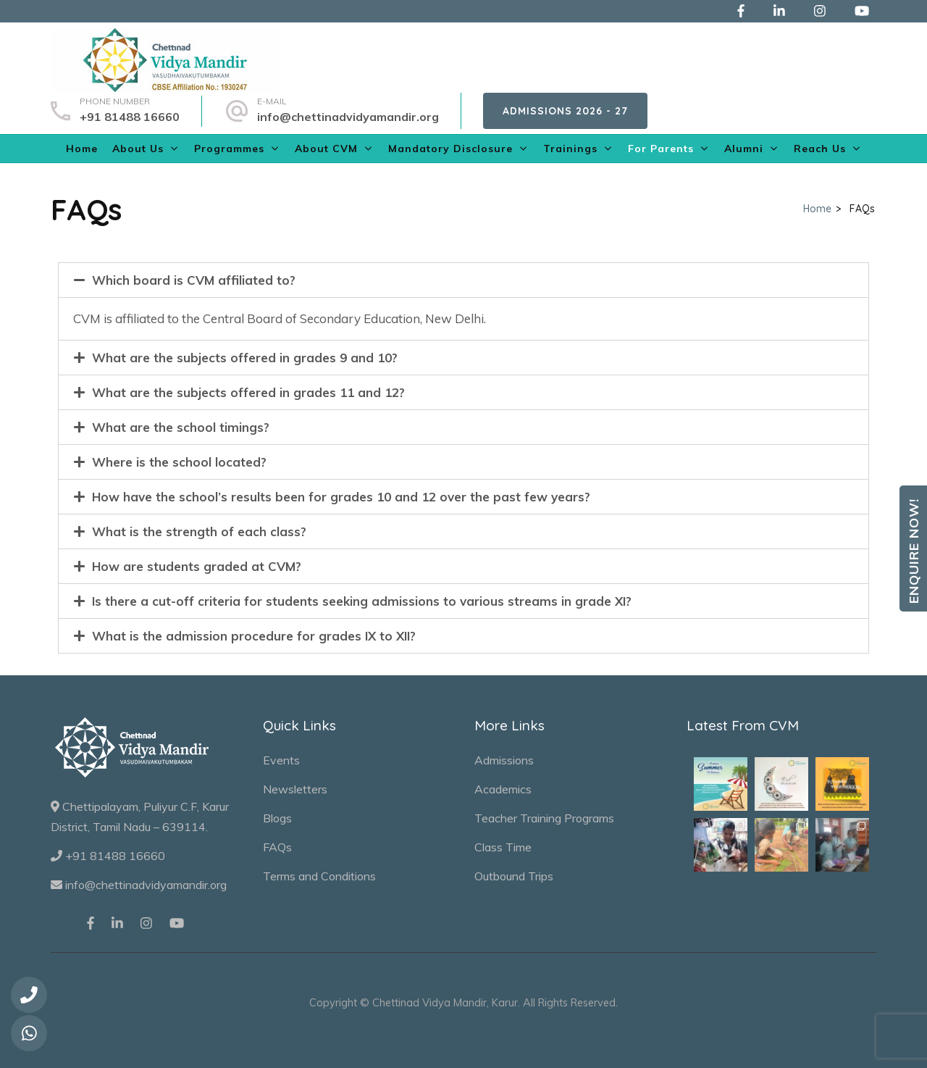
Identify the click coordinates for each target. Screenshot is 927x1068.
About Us (138, 148)
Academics (503, 789)
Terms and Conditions (319, 876)
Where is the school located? (179, 462)
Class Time (503, 847)
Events (281, 760)
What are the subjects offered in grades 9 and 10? (245, 357)
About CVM (326, 148)
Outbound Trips (513, 876)
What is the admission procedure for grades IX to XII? (254, 635)
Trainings (570, 148)
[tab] (463, 280)
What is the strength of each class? (199, 531)
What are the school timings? (180, 427)
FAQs (277, 847)
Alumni (743, 148)
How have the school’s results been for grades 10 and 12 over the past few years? (341, 496)
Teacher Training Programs (544, 818)
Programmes (229, 148)
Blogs (277, 818)
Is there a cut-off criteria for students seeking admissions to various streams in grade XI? (362, 601)
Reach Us (820, 148)
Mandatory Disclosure (450, 148)
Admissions (504, 760)
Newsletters (295, 789)
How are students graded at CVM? (196, 566)
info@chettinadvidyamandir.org (348, 116)
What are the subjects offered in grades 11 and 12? (248, 392)
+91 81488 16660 (130, 116)
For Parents (661, 148)
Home (82, 148)
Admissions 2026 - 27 (565, 110)
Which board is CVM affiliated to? (193, 280)
